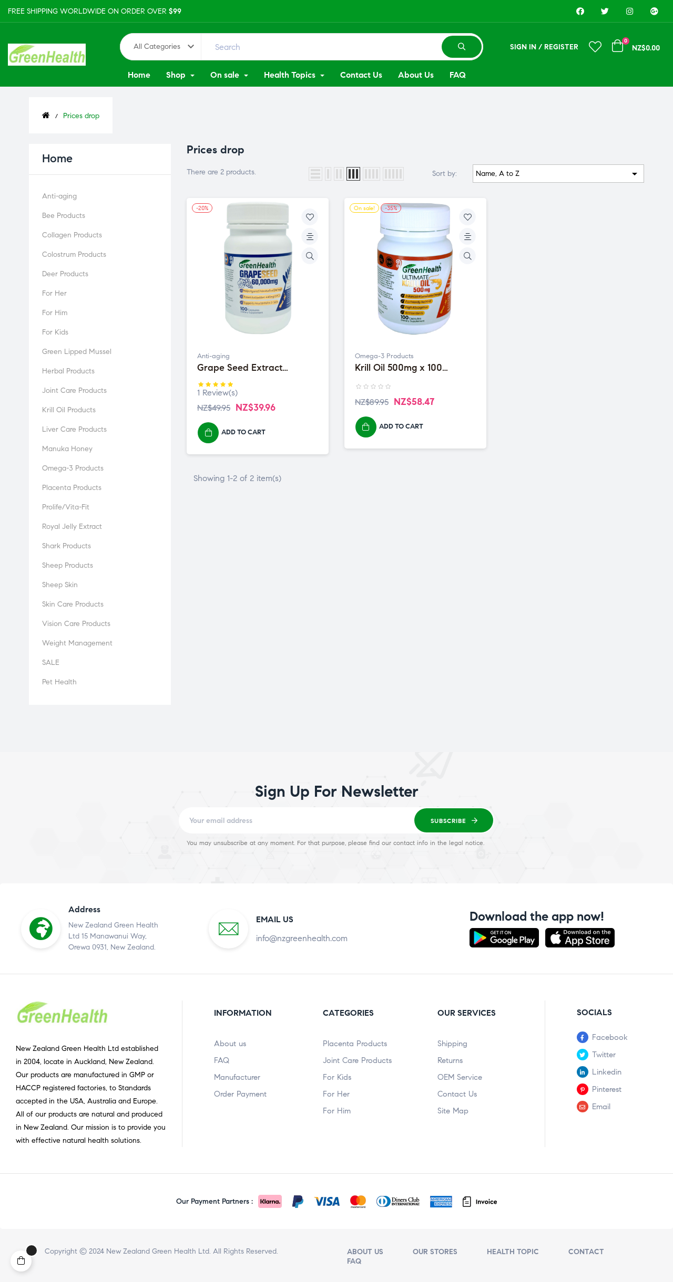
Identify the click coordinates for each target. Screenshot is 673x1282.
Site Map (452, 1111)
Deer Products (65, 273)
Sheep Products (67, 565)
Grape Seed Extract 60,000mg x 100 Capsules (252, 368)
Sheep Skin (60, 584)
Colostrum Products (74, 254)
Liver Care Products (74, 429)
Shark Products (66, 545)
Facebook (610, 1037)
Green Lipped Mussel (76, 351)
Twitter (604, 1054)
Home (57, 158)
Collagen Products (72, 235)
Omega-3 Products (73, 468)
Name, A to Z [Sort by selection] (558, 174)
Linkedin (606, 1072)
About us (230, 1043)
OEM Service (459, 1077)
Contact (586, 1251)
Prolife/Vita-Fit (65, 507)
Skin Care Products (73, 604)
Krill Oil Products (69, 409)
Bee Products (63, 215)
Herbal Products (68, 371)
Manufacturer (237, 1077)
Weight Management (77, 643)
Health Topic (513, 1251)
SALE (50, 662)
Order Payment (240, 1094)
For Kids (55, 332)
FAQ (221, 1060)
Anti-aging (59, 196)
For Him (54, 312)
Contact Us (457, 1094)
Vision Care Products (76, 623)
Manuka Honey (67, 448)
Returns (450, 1060)
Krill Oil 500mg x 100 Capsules (398, 368)
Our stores (435, 1251)
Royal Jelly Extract (72, 526)
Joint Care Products (74, 390)
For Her (54, 293)
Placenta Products (71, 487)
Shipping (452, 1043)
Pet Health (59, 682)
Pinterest (606, 1089)
